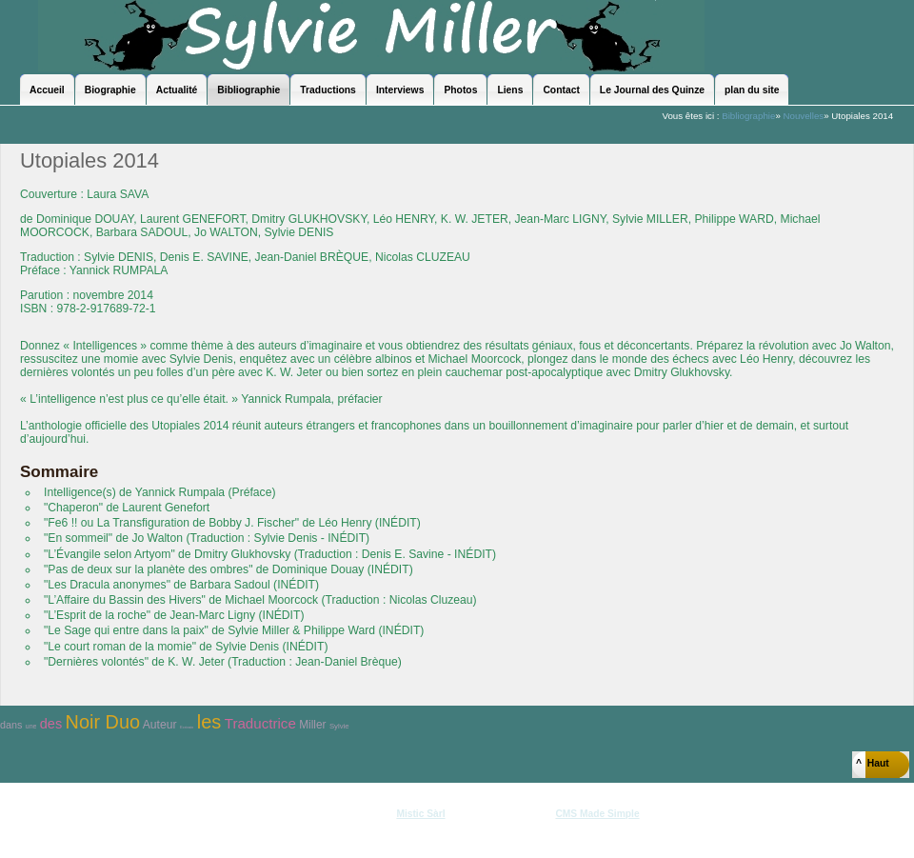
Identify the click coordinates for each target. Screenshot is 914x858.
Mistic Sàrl (420, 813)
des (51, 723)
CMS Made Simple (597, 813)
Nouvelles (803, 115)
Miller (312, 724)
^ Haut (872, 763)
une (31, 726)
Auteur (160, 724)
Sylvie (339, 726)
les (209, 721)
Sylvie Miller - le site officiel (371, 35)
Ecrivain (186, 727)
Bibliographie (748, 115)
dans (11, 724)
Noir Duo (103, 721)
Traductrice (260, 723)
